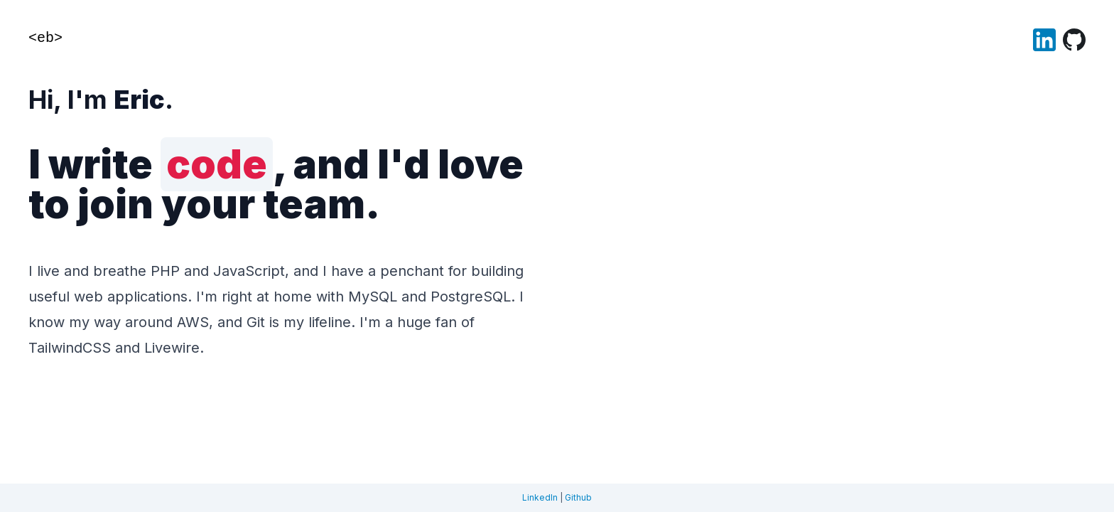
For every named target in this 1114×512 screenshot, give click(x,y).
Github (578, 497)
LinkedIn (540, 497)
